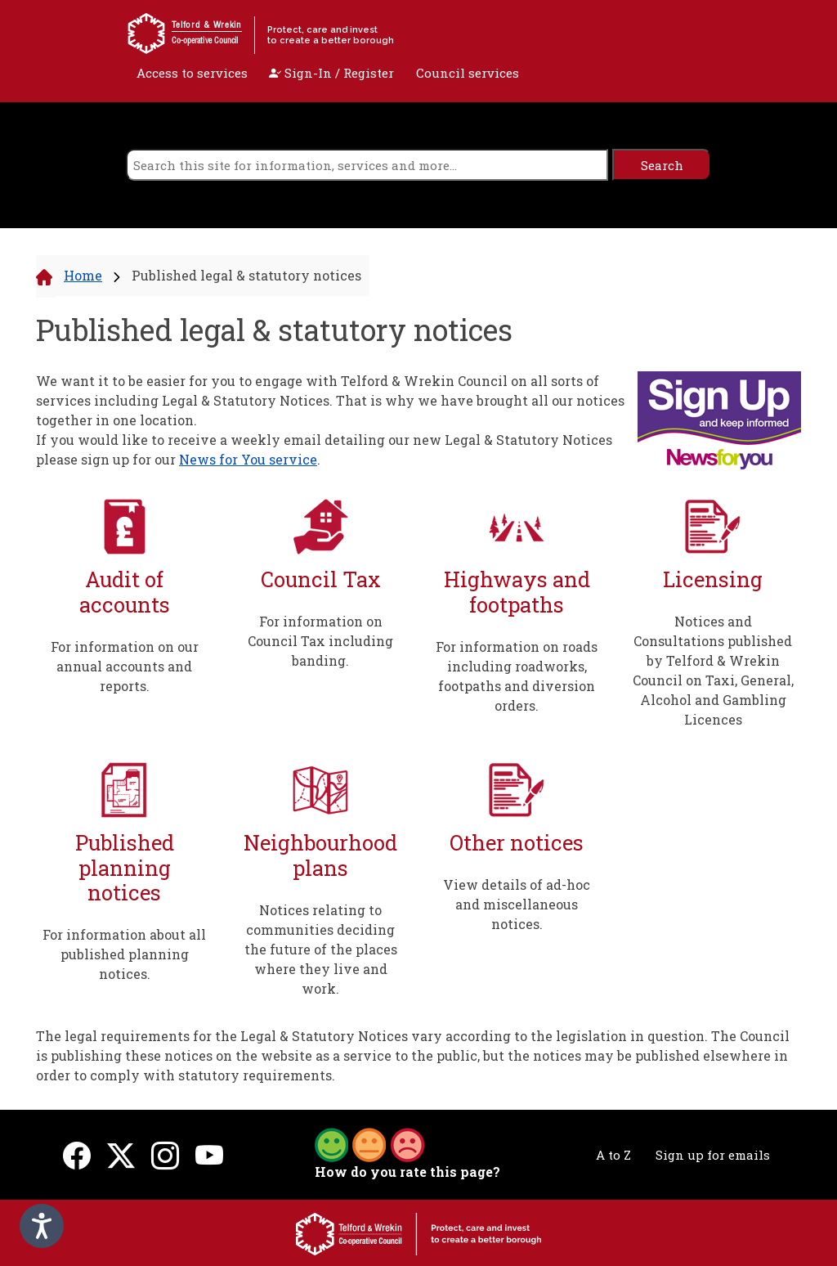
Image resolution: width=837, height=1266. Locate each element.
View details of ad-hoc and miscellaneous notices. (516, 904)
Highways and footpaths (517, 592)
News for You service (248, 459)
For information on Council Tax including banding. (320, 641)
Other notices (517, 842)
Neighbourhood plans (320, 855)
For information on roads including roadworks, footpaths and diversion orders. (517, 676)
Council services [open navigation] (467, 73)
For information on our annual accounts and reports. (125, 666)
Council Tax (321, 579)
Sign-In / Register (331, 73)
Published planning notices (124, 867)
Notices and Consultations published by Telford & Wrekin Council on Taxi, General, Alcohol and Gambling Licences (713, 670)
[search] (367, 165)
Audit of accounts (124, 592)
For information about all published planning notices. (124, 954)
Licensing (713, 579)
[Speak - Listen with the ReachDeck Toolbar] (42, 1226)
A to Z (613, 1155)
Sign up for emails (713, 1155)
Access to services (192, 73)
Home (83, 275)
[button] (369, 1143)
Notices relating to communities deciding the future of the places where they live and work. (320, 949)
